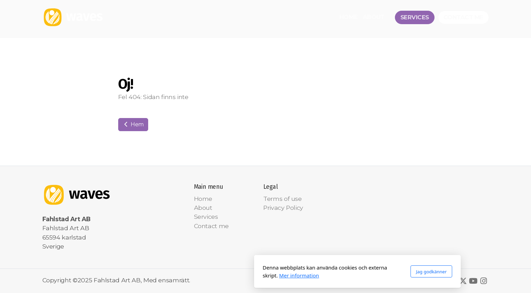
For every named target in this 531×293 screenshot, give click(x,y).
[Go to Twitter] (463, 281)
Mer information (207, 275)
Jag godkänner (339, 271)
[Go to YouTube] (473, 281)
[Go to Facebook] (453, 281)
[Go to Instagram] (484, 281)
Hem (133, 124)
